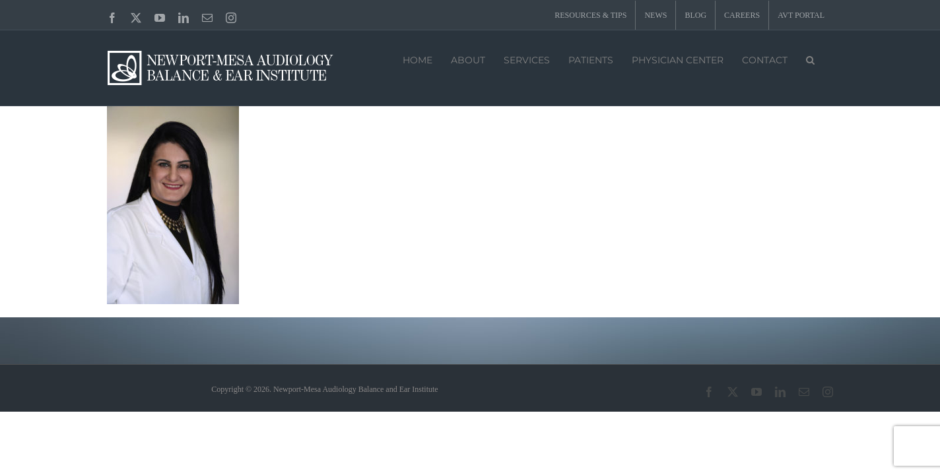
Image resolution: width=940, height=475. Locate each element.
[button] (810, 58)
